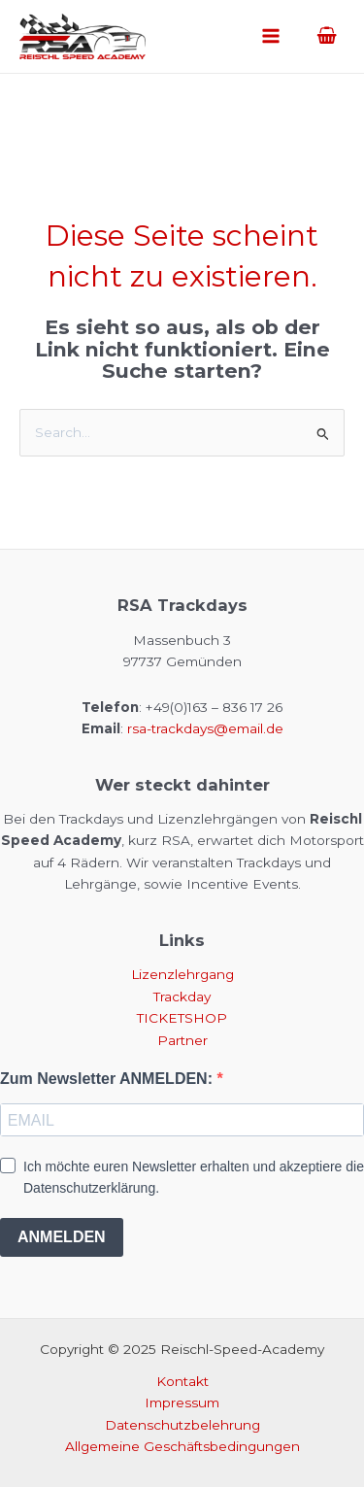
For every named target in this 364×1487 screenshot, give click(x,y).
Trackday (182, 996)
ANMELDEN (61, 1237)
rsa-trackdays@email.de (205, 728)
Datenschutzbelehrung (182, 1425)
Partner (182, 1040)
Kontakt (182, 1381)
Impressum (182, 1402)
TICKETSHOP (182, 1018)
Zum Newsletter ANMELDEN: (108, 1078)
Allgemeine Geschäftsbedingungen (182, 1446)
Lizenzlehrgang (182, 974)
